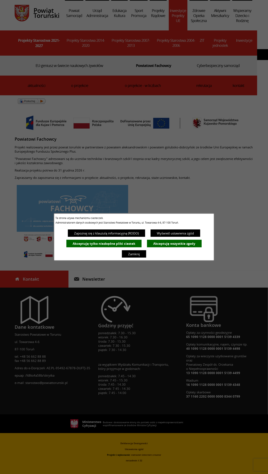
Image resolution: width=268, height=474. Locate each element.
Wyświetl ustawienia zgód (175, 233)
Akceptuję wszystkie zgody (174, 243)
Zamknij (134, 254)
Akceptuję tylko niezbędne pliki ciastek (104, 243)
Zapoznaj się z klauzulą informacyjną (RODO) (106, 233)
